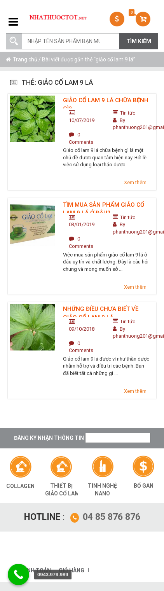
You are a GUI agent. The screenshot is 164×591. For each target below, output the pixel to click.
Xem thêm (135, 182)
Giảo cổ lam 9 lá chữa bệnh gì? (105, 102)
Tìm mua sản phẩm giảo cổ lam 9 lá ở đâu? (103, 207)
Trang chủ (25, 59)
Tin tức (127, 113)
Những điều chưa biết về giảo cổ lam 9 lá (100, 311)
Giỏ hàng (71, 570)
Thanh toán (33, 570)
